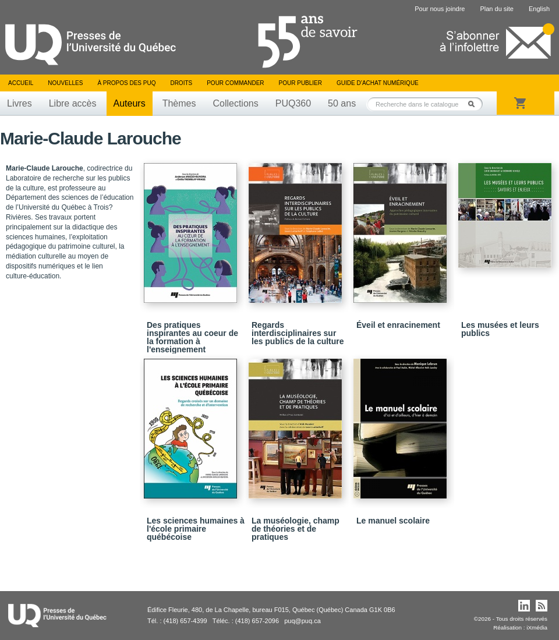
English (539, 8)
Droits (181, 83)
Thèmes (179, 103)
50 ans (342, 103)
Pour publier (300, 83)
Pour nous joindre (440, 8)
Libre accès (73, 103)
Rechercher (474, 104)
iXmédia (536, 627)
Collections (235, 103)
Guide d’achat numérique (378, 83)
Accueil (20, 83)
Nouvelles (65, 83)
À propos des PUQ (126, 83)
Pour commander (235, 83)
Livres (19, 103)
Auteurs (130, 103)
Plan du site (496, 8)
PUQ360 (293, 103)
